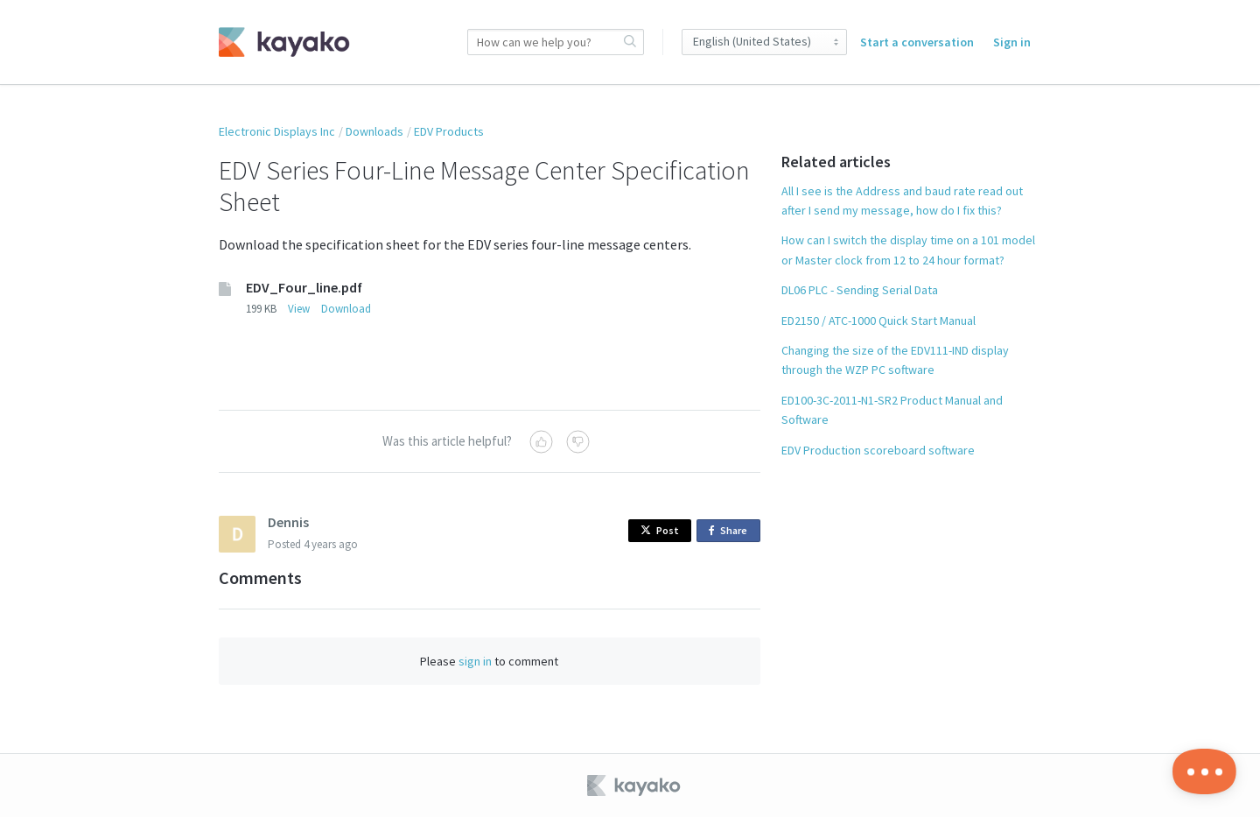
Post (659, 530)
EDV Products (449, 131)
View (299, 308)
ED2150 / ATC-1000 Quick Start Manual (878, 320)
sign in (475, 661)
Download (346, 308)
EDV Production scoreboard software (878, 450)
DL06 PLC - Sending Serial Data (859, 290)
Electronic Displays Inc (277, 131)
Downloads (374, 131)
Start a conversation (917, 42)
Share (731, 531)
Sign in (1012, 42)
